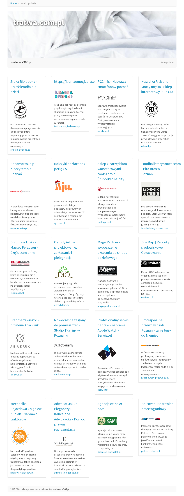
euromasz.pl (17, 293)
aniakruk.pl (16, 374)
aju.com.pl (59, 223)
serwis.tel (103, 389)
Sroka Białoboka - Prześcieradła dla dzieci (23, 86)
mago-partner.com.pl (109, 306)
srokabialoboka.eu (20, 149)
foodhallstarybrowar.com (154, 228)
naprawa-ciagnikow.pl (21, 472)
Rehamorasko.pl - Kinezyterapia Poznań (23, 168)
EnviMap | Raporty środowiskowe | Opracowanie (155, 247)
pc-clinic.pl (103, 131)
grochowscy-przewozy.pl (155, 377)
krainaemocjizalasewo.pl (67, 126)
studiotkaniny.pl (62, 374)
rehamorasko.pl (18, 228)
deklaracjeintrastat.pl (109, 452)
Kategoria (167, 62)
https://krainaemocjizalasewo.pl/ (79, 81)
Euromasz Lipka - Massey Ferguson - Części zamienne (24, 247)
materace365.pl (20, 62)
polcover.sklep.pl (150, 451)
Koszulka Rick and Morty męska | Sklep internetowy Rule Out (157, 86)
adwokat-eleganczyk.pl (66, 472)
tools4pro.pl (104, 222)
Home (13, 3)
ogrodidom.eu (61, 305)
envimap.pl (147, 297)
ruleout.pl (146, 146)
